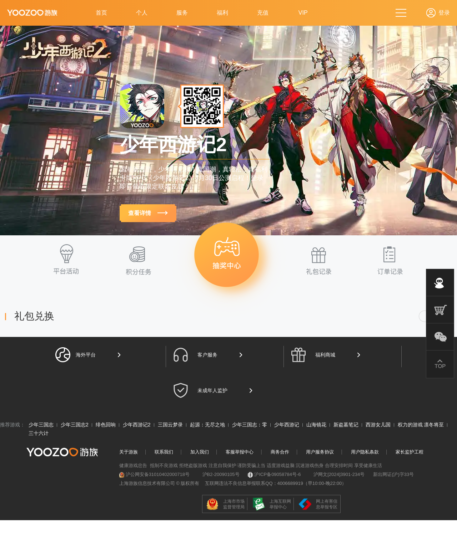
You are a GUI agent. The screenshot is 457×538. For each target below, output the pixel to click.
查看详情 (147, 213)
